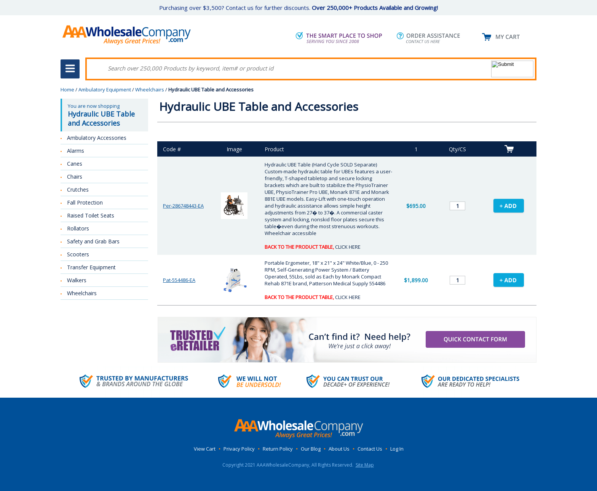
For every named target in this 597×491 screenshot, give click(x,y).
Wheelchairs (149, 89)
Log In (397, 448)
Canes (74, 163)
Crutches (78, 189)
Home (67, 89)
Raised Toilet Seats (90, 215)
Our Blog (311, 448)
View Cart (204, 448)
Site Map (365, 465)
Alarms (75, 150)
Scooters (78, 254)
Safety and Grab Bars (93, 241)
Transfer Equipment (91, 267)
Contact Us (370, 448)
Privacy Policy (239, 448)
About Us (339, 448)
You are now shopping (105, 115)
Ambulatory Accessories (96, 137)
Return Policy (278, 448)
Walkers (76, 280)
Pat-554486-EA (179, 280)
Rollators (78, 228)
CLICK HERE (348, 246)
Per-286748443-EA (183, 205)
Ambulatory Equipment (104, 89)
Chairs (74, 176)
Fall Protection (85, 202)
